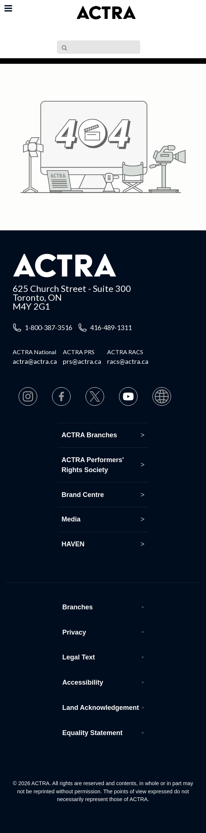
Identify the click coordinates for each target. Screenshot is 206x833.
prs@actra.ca (82, 361)
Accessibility (82, 682)
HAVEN (73, 544)
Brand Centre (83, 494)
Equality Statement (92, 733)
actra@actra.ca (35, 361)
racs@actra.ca (127, 361)
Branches (77, 607)
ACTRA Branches (89, 435)
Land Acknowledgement (100, 707)
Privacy (74, 632)
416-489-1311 (111, 327)
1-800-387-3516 (48, 327)
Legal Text (78, 657)
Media (71, 519)
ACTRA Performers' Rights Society (93, 465)
